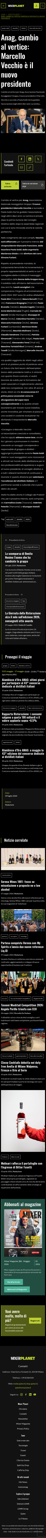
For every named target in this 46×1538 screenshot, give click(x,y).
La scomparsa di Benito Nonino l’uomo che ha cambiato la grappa (19, 557)
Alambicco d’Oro (24, 666)
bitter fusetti (15, 1157)
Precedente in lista (15, 540)
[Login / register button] (36, 5)
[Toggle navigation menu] (3, 5)
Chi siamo (23, 1409)
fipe (24, 601)
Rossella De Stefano (22, 1013)
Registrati (35, 1320)
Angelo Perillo (38, 999)
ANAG (24, 28)
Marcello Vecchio (35, 28)
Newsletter (23, 1419)
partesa (4, 936)
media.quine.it (19, 1383)
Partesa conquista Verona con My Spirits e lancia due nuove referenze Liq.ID (22, 947)
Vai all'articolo (13, 1282)
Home (3, 14)
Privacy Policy (23, 1428)
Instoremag (23, 1487)
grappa (5, 666)
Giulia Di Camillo (25, 625)
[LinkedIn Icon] (30, 1394)
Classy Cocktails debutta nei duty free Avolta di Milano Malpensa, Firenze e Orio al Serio (20, 1066)
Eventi (23, 1455)
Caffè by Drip (23, 1470)
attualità (15, 28)
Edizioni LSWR (23, 1504)
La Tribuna (23, 1518)
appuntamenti (7, 742)
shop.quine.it (31, 1383)
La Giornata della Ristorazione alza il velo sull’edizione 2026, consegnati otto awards (23, 617)
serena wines (6, 875)
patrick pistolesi (21, 1056)
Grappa (8, 547)
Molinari (5, 1157)
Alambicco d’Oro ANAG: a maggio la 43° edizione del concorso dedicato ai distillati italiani (23, 753)
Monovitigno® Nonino (31, 547)
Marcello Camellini (36, 1056)
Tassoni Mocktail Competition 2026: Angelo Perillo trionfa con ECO (22, 1007)
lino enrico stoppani (12, 601)
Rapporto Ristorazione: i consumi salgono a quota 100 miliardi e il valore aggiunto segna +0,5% (22, 717)
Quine (23, 1513)
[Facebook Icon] (26, 1394)
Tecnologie (23, 1445)
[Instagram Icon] (21, 1394)
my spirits (14, 936)
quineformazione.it (23, 1387)
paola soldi (5, 28)
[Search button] (42, 5)
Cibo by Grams (23, 1460)
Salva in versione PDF (33, 185)
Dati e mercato (23, 1440)
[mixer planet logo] (23, 1358)
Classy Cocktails (7, 1056)
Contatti (23, 1414)
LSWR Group (23, 1508)
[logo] (16, 6)
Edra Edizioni (23, 1499)
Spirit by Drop (14, 14)
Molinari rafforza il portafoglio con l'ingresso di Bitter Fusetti (21, 1165)
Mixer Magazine (23, 1423)
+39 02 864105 (27, 1378)
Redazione (21, 565)
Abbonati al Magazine (17, 1289)
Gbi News (23, 1482)
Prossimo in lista (14, 594)
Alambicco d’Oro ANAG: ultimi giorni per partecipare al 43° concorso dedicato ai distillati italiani (23, 683)
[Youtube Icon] (34, 1394)
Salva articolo (11, 185)
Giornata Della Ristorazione (15, 607)
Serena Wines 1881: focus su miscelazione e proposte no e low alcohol (20, 885)
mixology (24, 936)
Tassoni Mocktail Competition (20, 999)
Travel (23, 1450)
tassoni (4, 999)
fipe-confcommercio (35, 708)
